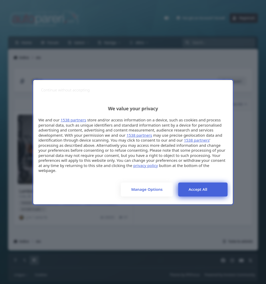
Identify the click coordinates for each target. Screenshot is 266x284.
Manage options (147, 189)
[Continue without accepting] (65, 90)
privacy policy (145, 165)
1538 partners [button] (73, 119)
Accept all (198, 189)
